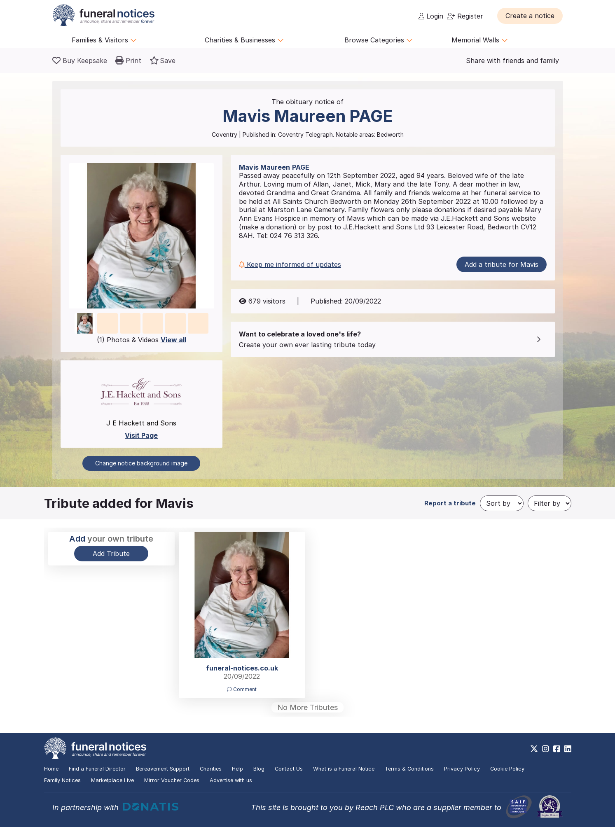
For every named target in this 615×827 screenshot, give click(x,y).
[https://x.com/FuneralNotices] (534, 749)
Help (237, 769)
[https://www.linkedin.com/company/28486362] (567, 749)
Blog (258, 769)
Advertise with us (231, 780)
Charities (211, 769)
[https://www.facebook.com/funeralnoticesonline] (556, 749)
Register (465, 16)
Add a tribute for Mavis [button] (501, 264)
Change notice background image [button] (141, 463)
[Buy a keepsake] (79, 60)
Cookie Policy (507, 769)
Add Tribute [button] (111, 553)
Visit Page (141, 435)
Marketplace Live (112, 780)
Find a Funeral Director (97, 769)
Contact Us (289, 769)
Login (431, 16)
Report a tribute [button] (450, 503)
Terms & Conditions (409, 769)
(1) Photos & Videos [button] (141, 340)
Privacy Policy (462, 769)
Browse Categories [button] (378, 40)
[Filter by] (549, 503)
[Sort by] (502, 503)
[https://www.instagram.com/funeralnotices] (545, 749)
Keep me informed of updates (290, 264)
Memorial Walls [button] (479, 40)
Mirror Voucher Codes (171, 780)
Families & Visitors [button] (104, 40)
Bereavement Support (162, 769)
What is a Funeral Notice (343, 769)
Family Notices (62, 780)
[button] (530, 15)
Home (51, 769)
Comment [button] (242, 689)
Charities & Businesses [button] (244, 40)
